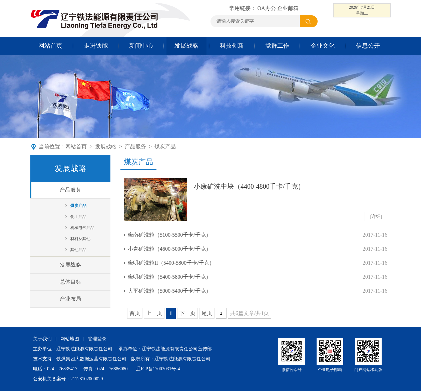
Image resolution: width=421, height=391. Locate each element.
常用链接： (243, 8)
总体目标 (70, 282)
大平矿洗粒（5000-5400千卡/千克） (169, 291)
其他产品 (78, 249)
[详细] (376, 216)
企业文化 (323, 45)
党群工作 (277, 45)
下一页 (187, 313)
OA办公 (266, 8)
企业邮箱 (288, 8)
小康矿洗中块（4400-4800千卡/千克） (249, 186)
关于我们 (42, 338)
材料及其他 (80, 238)
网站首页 (50, 45)
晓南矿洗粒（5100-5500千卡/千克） (169, 235)
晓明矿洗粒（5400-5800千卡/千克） (169, 277)
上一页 (154, 313)
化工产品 (78, 216)
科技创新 (232, 45)
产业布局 (70, 299)
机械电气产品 (82, 227)
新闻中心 (141, 45)
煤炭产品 (165, 146)
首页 (134, 313)
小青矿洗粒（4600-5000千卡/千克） (169, 249)
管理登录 (97, 338)
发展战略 (186, 45)
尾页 (206, 313)
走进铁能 (96, 45)
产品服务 (135, 146)
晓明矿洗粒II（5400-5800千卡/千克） (171, 263)
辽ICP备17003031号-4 (158, 368)
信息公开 (368, 45)
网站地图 (69, 338)
